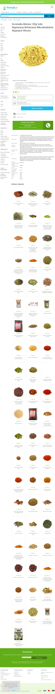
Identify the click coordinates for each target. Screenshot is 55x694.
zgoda (13, 690)
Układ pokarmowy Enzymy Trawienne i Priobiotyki (5, 85)
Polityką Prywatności (26, 662)
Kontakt (30, 12)
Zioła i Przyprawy (17, 19)
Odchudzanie (3, 64)
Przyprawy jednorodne (5, 172)
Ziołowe (2, 162)
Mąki (2, 30)
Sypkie (2, 41)
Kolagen (2, 67)
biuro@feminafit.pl (46, 679)
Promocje (19, 12)
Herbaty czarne (4, 116)
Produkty (12, 12)
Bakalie (2, 49)
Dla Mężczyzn (3, 77)
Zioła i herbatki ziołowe (4, 178)
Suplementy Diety (4, 55)
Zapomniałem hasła (18, 676)
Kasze (2, 43)
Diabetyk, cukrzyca (4, 78)
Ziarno (2, 47)
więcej (8, 690)
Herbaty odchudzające (5, 121)
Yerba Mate (4, 149)
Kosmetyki (4, 128)
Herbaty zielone (4, 112)
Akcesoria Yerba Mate (5, 152)
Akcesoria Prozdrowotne (4, 36)
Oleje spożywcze (4, 96)
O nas (2, 676)
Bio (2, 24)
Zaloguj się (16, 673)
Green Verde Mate (4, 164)
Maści (2, 134)
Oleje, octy (3, 29)
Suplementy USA (4, 89)
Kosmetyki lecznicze (5, 139)
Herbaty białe (3, 118)
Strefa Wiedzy (37, 12)
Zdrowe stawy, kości (5, 75)
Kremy (2, 131)
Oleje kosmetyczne (5, 97)
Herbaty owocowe (4, 119)
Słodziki (2, 32)
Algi (1, 58)
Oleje (2, 93)
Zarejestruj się (17, 674)
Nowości (25, 12)
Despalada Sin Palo (5, 157)
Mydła (2, 132)
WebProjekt (27, 691)
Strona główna (5, 12)
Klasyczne (3, 159)
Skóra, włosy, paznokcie (3, 73)
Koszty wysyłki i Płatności (5, 673)
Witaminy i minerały (5, 65)
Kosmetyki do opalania (3, 142)
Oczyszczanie (3, 62)
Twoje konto (16, 672)
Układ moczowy (4, 87)
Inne (1, 50)
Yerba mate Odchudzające (3, 124)
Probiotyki (3, 27)
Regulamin (3, 672)
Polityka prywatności (5, 674)
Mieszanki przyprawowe (3, 175)
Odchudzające (3, 155)
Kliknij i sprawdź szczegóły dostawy (24, 103)
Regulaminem (16, 662)
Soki (2, 101)
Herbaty (3, 110)
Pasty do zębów (4, 136)
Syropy (2, 104)
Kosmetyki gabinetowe (3, 145)
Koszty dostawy (4, 679)
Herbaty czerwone (4, 114)
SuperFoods (3, 34)
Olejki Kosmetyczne (5, 138)
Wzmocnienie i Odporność (4, 70)
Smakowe (3, 161)
